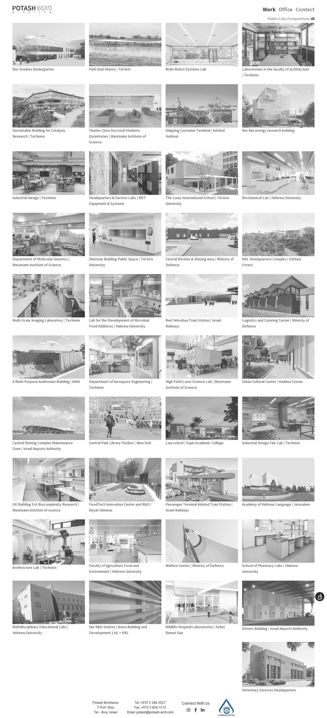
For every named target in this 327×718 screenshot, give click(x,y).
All (312, 19)
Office (286, 9)
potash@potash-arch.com (155, 712)
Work (269, 9)
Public (272, 19)
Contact (305, 9)
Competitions (298, 19)
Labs (283, 19)
